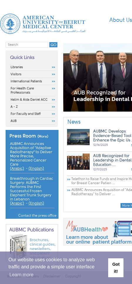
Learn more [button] (21, 274)
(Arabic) (17, 169)
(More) (43, 136)
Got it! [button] (116, 268)
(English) (36, 169)
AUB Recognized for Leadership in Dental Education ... (112, 160)
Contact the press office (37, 215)
